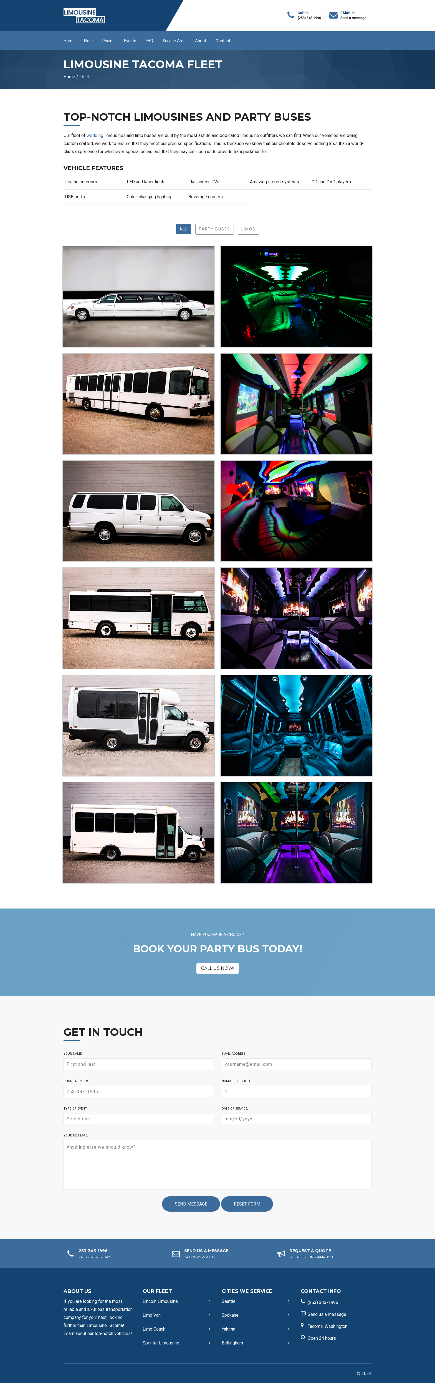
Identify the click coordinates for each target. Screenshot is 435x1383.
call (192, 151)
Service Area (174, 40)
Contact (223, 40)
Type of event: (76, 1108)
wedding (95, 135)
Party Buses (214, 229)
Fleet (88, 40)
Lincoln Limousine (160, 1301)
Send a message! (353, 18)
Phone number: (76, 1081)
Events (130, 40)
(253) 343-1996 (309, 18)
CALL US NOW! (217, 968)
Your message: (76, 1135)
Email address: (234, 1053)
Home (69, 40)
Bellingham (232, 1343)
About (200, 40)
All (183, 229)
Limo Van (152, 1315)
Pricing (108, 40)
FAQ (149, 40)
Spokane (230, 1315)
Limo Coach (154, 1329)
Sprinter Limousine (161, 1343)
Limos (248, 229)
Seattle (229, 1301)
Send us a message (327, 1314)
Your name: (73, 1053)
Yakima (228, 1329)
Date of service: (235, 1108)
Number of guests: (237, 1081)
